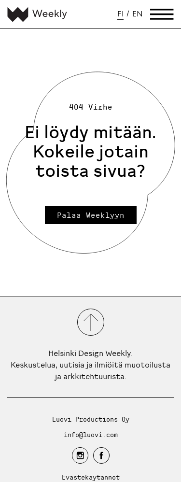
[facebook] (101, 455)
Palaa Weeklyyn (91, 215)
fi (120, 13)
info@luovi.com (91, 434)
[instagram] (80, 455)
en (137, 13)
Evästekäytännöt (91, 477)
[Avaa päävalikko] (162, 14)
